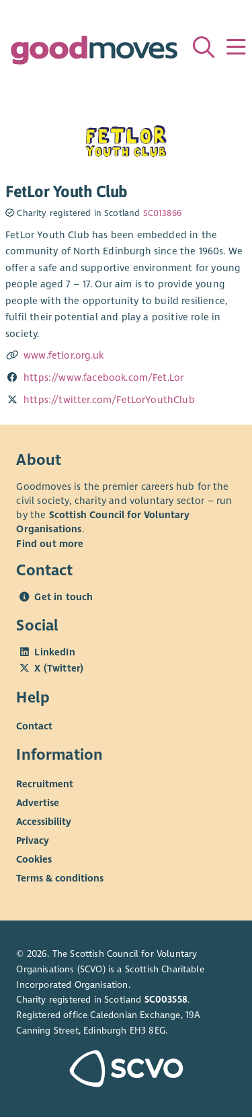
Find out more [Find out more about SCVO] (49, 544)
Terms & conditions (59, 878)
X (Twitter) (58, 668)
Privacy (32, 840)
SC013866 (162, 213)
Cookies (34, 859)
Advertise (37, 803)
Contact (34, 726)
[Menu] (236, 47)
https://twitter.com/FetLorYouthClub (109, 400)
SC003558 (165, 999)
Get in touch (63, 597)
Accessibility (43, 822)
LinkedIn (54, 652)
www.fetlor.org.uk (63, 355)
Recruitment (44, 784)
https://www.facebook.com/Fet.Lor (103, 377)
